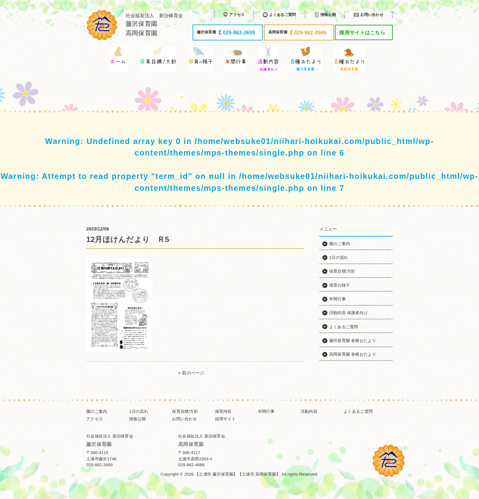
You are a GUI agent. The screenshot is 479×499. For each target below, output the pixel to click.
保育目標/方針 (185, 411)
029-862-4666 (191, 464)
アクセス (94, 419)
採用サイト (225, 419)
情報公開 (137, 419)
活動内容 (309, 411)
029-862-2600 (99, 464)
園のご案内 (96, 411)
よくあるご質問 (358, 411)
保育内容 (223, 411)
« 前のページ (191, 372)
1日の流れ (138, 411)
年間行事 (266, 411)
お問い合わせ (184, 419)
